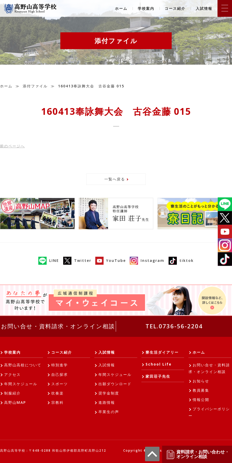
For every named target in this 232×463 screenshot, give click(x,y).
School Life (159, 364)
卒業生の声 (108, 411)
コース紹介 (175, 8)
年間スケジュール (20, 383)
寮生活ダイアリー (162, 352)
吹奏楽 (57, 393)
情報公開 (201, 399)
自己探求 (59, 374)
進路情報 (106, 402)
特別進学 (59, 364)
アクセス (12, 374)
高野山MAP (15, 402)
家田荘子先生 (158, 376)
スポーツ (59, 383)
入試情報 (204, 8)
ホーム (121, 8)
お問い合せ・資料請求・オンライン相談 (58, 326)
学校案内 (146, 8)
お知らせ (201, 380)
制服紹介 (12, 393)
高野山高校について (22, 364)
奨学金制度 (108, 393)
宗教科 (57, 402)
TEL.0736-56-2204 (174, 326)
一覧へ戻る (114, 179)
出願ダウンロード (115, 383)
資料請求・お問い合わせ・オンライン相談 (197, 454)
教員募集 (201, 390)
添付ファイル (35, 86)
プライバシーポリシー (209, 412)
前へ (12, 145)
